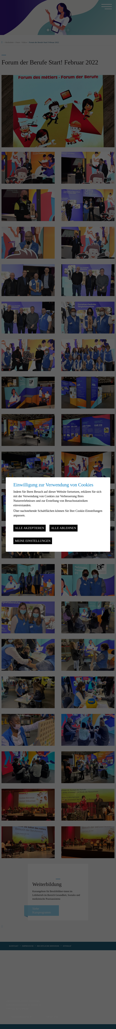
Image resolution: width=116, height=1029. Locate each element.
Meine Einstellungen (32, 540)
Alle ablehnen (63, 528)
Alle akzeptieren (29, 528)
